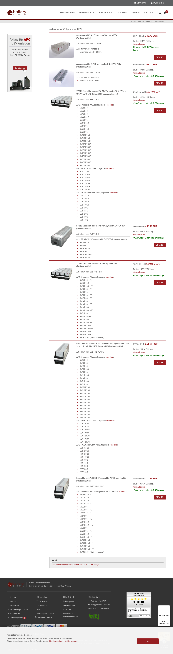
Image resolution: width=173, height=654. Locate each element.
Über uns (13, 597)
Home (133, 21)
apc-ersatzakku (144, 21)
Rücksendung (42, 597)
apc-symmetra (158, 21)
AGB (38, 609)
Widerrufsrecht (42, 601)
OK (148, 641)
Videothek (67, 609)
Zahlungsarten (69, 601)
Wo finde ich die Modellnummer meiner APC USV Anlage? (76, 564)
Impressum (14, 605)
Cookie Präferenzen (44, 617)
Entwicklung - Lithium (19, 609)
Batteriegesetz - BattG (45, 613)
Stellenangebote (16, 618)
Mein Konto (157, 3)
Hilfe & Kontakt (140, 3)
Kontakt (13, 601)
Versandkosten (139, 44)
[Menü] (168, 607)
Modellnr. (109, 105)
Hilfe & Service (69, 597)
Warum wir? (15, 613)
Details (159, 57)
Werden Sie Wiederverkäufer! (70, 615)
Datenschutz (41, 605)
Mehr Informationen (56, 641)
